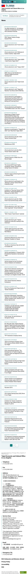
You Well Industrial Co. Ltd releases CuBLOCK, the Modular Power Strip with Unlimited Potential (14, 30)
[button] (3, 15)
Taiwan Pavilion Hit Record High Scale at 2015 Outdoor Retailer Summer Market (15, 362)
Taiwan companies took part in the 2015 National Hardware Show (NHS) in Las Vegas (14, 371)
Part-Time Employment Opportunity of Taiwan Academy (15, 288)
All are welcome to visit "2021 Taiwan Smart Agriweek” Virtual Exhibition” (14, 207)
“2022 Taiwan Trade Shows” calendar (14, 214)
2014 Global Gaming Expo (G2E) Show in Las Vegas (15, 394)
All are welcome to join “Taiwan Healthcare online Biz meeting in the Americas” (14, 221)
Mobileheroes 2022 (10, 144)
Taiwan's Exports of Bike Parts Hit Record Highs (13, 158)
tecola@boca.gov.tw (16, 549)
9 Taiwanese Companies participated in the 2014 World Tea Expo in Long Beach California (14, 411)
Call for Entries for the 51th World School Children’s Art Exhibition (13, 262)
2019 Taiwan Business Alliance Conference (13, 281)
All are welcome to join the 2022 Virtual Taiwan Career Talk (13, 150)
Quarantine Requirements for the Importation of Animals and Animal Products (14, 420)
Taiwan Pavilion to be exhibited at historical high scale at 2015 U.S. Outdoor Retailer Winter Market (13, 380)
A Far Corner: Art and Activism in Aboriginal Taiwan (13, 317)
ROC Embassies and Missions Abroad (12, 559)
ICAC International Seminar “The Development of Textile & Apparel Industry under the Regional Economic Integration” (15, 353)
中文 (4, 1)
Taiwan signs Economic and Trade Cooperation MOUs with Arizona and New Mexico (14, 230)
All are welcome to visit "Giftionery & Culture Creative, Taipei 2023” (14, 52)
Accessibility (5, 564)
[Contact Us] (15, 1)
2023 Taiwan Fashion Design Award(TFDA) (12, 38)
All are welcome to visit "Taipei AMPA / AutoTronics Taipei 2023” (14, 60)
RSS (2, 567)
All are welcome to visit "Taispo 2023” (14, 67)
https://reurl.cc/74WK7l (11, 506)
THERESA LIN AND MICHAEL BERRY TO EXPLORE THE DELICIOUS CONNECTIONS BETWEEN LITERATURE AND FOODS (14, 308)
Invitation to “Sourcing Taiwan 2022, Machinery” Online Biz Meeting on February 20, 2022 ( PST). (14, 191)
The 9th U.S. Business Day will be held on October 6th (15, 245)
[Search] (7, 1)
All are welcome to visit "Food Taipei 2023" (14, 45)
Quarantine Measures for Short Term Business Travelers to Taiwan (14, 238)
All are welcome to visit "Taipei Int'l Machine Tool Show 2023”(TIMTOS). (14, 90)
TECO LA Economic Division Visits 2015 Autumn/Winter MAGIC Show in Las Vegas (14, 343)
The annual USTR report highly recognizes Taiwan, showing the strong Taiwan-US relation (13, 166)
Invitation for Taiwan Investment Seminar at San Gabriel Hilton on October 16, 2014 (13, 402)
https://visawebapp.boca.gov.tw (12, 539)
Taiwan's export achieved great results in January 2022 (15, 174)
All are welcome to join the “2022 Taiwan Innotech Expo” (13, 137)
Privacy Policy (5, 561)
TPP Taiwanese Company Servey (13, 335)
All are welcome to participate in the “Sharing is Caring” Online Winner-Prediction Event (14, 182)
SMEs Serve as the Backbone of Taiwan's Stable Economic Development (13, 74)
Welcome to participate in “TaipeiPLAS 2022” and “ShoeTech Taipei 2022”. (15, 130)
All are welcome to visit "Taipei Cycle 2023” (14, 82)
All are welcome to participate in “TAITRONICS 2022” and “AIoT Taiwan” (15, 107)
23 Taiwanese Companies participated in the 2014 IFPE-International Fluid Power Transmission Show (15, 429)
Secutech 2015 (8, 387)
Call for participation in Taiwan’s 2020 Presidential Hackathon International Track (14, 254)
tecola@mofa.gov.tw (17, 544)
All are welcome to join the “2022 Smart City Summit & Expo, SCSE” (13, 199)
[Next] (17, 445)
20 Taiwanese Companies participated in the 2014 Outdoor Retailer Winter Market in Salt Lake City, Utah (15, 438)
